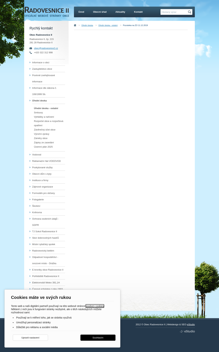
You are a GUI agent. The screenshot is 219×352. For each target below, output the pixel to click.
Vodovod (36, 154)
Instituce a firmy (40, 180)
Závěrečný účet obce (44, 129)
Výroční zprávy (41, 134)
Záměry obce (40, 138)
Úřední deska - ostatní (107, 25)
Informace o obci (40, 62)
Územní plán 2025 (43, 146)
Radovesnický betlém (43, 250)
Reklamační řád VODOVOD (46, 161)
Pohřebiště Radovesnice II (45, 276)
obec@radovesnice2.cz (46, 48)
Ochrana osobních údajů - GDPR (45, 221)
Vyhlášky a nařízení (44, 116)
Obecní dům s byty (41, 174)
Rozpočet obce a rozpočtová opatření (48, 123)
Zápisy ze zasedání (44, 142)
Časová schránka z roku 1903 (47, 289)
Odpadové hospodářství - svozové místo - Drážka (45, 260)
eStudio (191, 324)
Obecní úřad (100, 12)
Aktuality (120, 12)
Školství (36, 206)
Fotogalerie (38, 199)
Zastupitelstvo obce (42, 69)
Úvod (79, 25)
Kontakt (138, 12)
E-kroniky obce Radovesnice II (47, 269)
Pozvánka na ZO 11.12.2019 (135, 25)
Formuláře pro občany (43, 193)
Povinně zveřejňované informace (43, 78)
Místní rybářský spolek (43, 244)
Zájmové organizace (42, 186)
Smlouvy (38, 112)
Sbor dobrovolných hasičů (45, 238)
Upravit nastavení (30, 337)
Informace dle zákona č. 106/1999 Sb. (44, 91)
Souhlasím (97, 337)
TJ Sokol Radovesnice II (44, 231)
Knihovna (37, 212)
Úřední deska (87, 25)
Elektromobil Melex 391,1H (46, 282)
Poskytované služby (42, 167)
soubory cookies (95, 306)
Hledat (190, 12)
